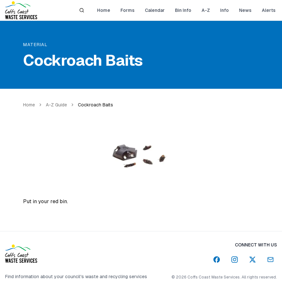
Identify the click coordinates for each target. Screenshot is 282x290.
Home (29, 104)
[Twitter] (252, 259)
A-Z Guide (56, 104)
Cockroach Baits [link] (95, 104)
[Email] (270, 259)
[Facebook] (216, 259)
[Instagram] (234, 259)
